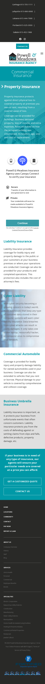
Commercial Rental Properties (14, 630)
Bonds (6, 587)
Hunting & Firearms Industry (13, 627)
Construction (8, 609)
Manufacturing (8, 612)
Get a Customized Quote (22, 481)
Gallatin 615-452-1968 (22, 32)
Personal (7, 576)
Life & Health (8, 572)
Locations (8, 512)
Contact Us (22, 46)
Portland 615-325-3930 (22, 25)
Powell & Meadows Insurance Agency (22, 643)
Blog (5, 558)
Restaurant (7, 634)
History (6, 551)
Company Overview (10, 547)
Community (8, 517)
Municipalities (8, 619)
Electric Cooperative (10, 601)
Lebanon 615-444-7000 (22, 18)
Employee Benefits (10, 583)
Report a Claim (10, 531)
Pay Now (7, 526)
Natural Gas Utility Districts (13, 605)
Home (6, 507)
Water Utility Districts (11, 616)
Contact (7, 522)
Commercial (8, 580)
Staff (5, 554)
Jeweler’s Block (9, 638)
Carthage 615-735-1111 (22, 4)
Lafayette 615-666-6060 (22, 11)
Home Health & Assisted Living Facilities (17, 623)
